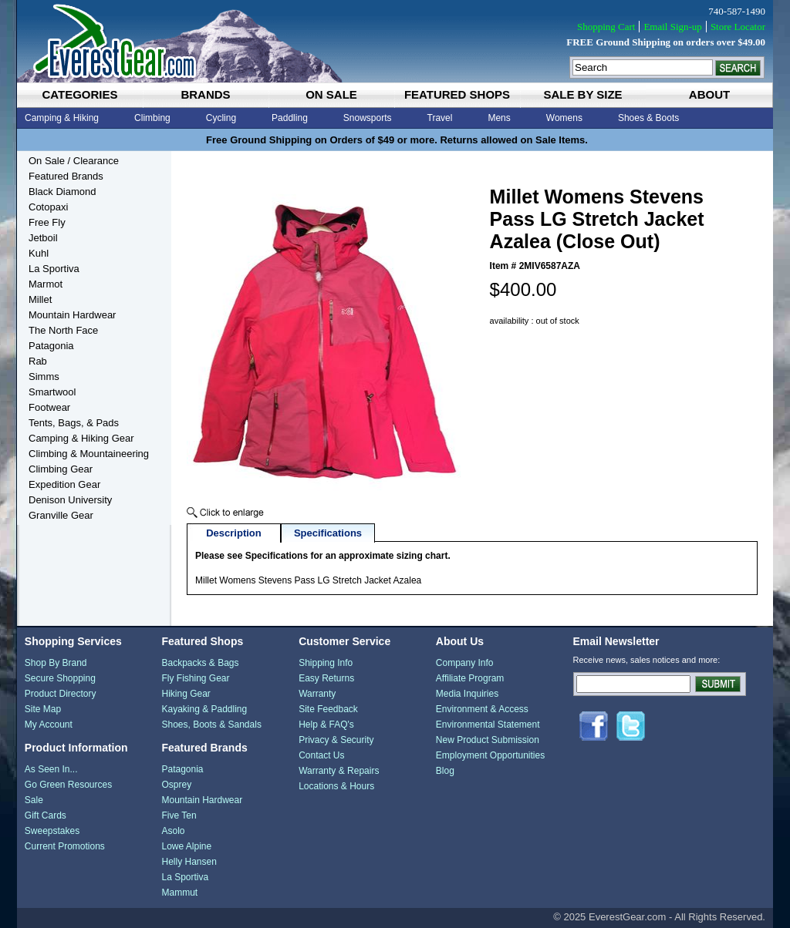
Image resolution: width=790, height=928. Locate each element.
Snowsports (367, 118)
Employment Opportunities (490, 755)
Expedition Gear (64, 484)
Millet (40, 299)
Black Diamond (62, 191)
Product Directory (60, 693)
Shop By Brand (56, 662)
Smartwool (52, 392)
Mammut (179, 892)
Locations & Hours (336, 786)
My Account (49, 724)
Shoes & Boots (648, 118)
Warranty (317, 693)
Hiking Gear (185, 693)
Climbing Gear (61, 469)
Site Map (43, 709)
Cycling (221, 118)
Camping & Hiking (62, 118)
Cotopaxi (48, 207)
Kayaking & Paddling (204, 709)
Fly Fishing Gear (195, 678)
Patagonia (51, 345)
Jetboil (43, 238)
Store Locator (738, 26)
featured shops (457, 94)
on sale (331, 94)
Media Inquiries (467, 693)
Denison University (70, 500)
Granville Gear (61, 515)
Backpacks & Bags (199, 662)
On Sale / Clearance (74, 160)
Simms (44, 376)
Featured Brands (66, 176)
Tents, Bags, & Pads (74, 423)
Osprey (176, 784)
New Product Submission (487, 740)
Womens (564, 118)
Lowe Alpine (186, 846)
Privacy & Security (336, 740)
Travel (440, 118)
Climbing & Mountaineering (89, 453)
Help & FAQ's (326, 724)
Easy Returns (326, 678)
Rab (38, 361)
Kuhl (39, 253)
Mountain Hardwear (72, 315)
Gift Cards (45, 815)
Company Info (465, 662)
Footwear (49, 407)
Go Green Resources (68, 784)
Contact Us (321, 755)
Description (234, 533)
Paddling (290, 118)
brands (205, 94)
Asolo (172, 830)
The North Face (63, 330)
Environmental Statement (488, 724)
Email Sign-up (672, 26)
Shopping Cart (606, 26)
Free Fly (47, 222)
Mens (499, 118)
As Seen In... (51, 769)
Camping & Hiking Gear (81, 438)
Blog (445, 770)
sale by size (582, 94)
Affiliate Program (470, 678)
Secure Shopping (60, 678)
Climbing (152, 118)
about (709, 94)
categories (79, 94)
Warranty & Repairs (339, 770)
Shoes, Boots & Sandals (211, 724)
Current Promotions (65, 846)
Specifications (328, 533)
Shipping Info (326, 662)
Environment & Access (482, 709)
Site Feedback (328, 709)
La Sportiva (54, 268)
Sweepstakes (52, 830)
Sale (34, 800)
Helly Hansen (188, 861)
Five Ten (178, 815)
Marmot (45, 284)
